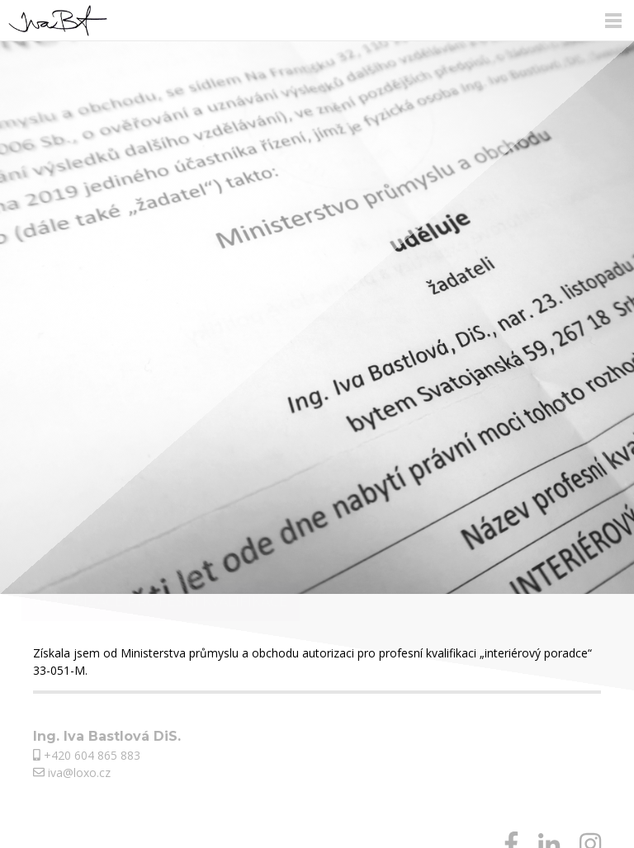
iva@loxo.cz (72, 772)
